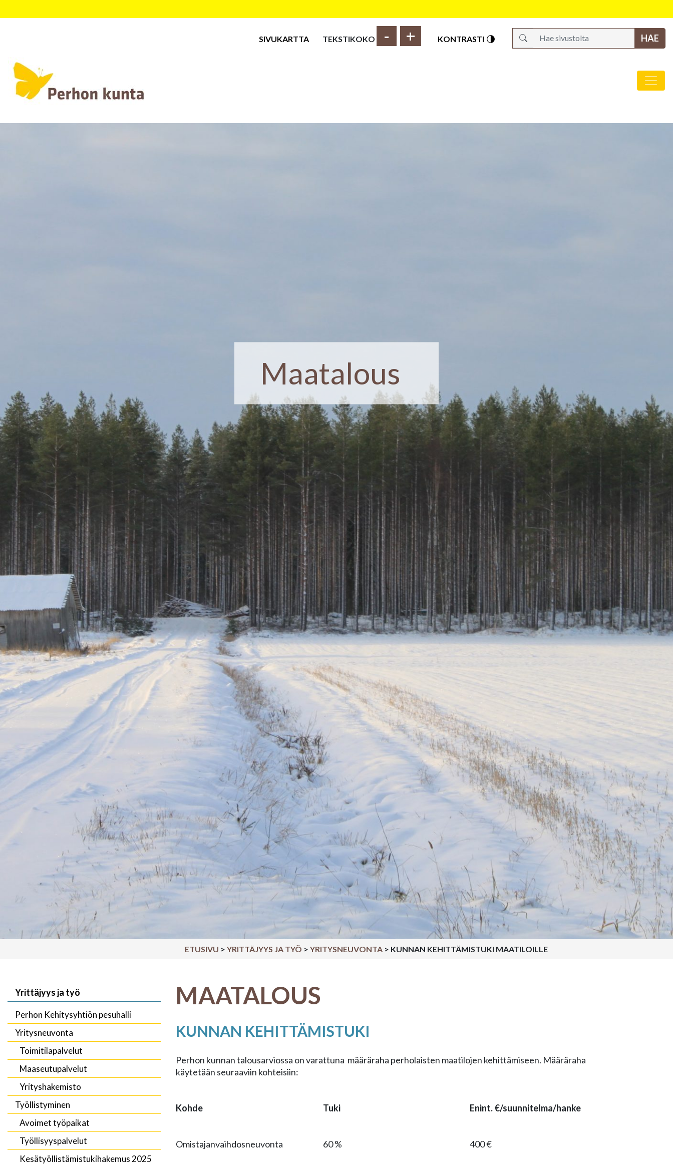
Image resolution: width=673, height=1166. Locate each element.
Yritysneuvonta (346, 949)
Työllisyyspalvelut (53, 1140)
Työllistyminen (42, 1104)
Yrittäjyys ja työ (264, 949)
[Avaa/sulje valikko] (651, 81)
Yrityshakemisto (50, 1086)
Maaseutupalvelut (53, 1068)
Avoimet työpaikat (55, 1122)
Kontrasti (467, 39)
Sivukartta (284, 39)
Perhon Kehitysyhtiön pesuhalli (73, 1014)
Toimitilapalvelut (51, 1050)
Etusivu (202, 949)
